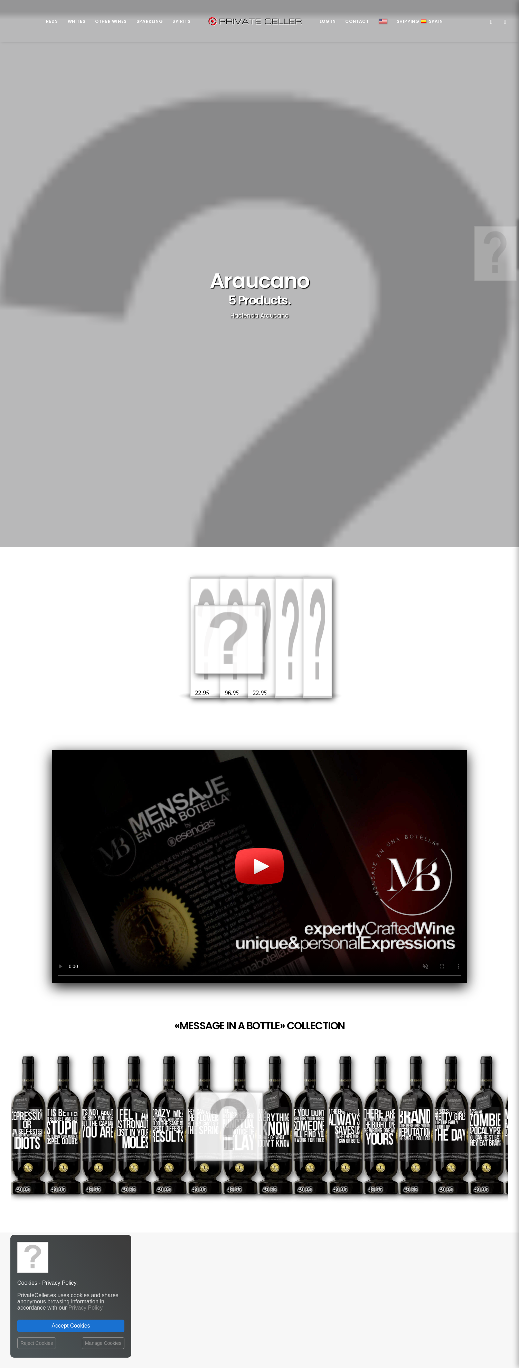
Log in (328, 21)
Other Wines (111, 21)
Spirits (181, 21)
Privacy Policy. (86, 1308)
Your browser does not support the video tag (259, 489)
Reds (52, 21)
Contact (357, 21)
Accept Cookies (70, 1326)
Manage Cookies (103, 1343)
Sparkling (149, 21)
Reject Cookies (36, 1343)
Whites (77, 21)
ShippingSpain (420, 21)
